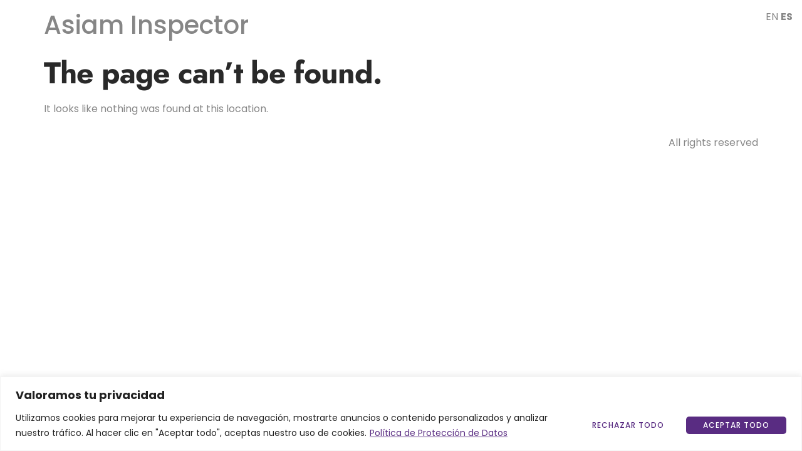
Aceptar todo (736, 425)
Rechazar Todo (628, 425)
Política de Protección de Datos (439, 433)
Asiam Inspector (146, 25)
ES (787, 16)
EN (772, 16)
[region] (401, 413)
